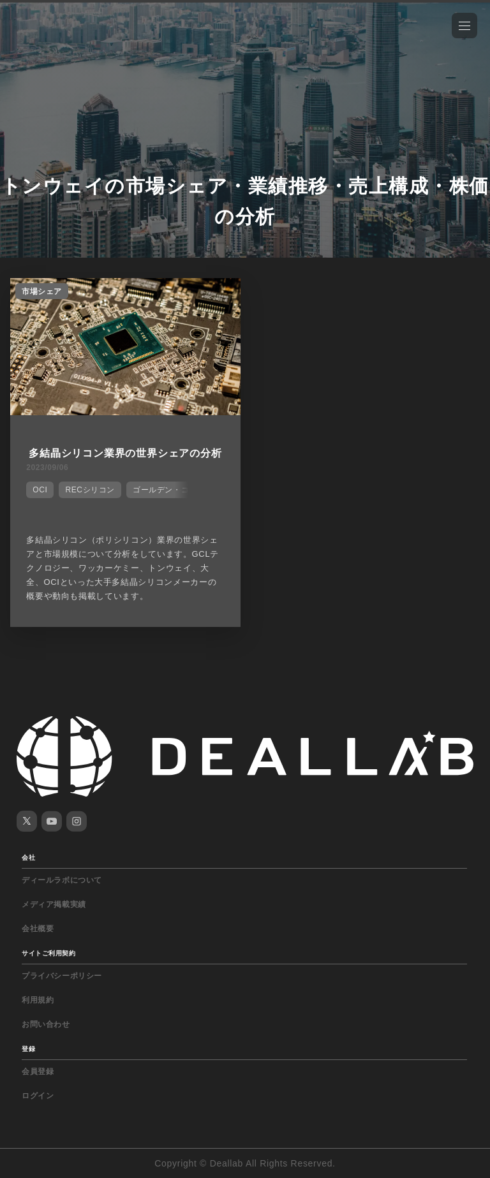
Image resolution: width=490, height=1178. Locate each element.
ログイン (38, 1095)
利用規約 (38, 1000)
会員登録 (38, 1071)
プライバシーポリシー (62, 975)
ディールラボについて (62, 880)
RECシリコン (90, 489)
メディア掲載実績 (54, 904)
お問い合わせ (46, 1024)
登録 (28, 1048)
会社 (28, 857)
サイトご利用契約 (48, 953)
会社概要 (38, 928)
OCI (40, 489)
